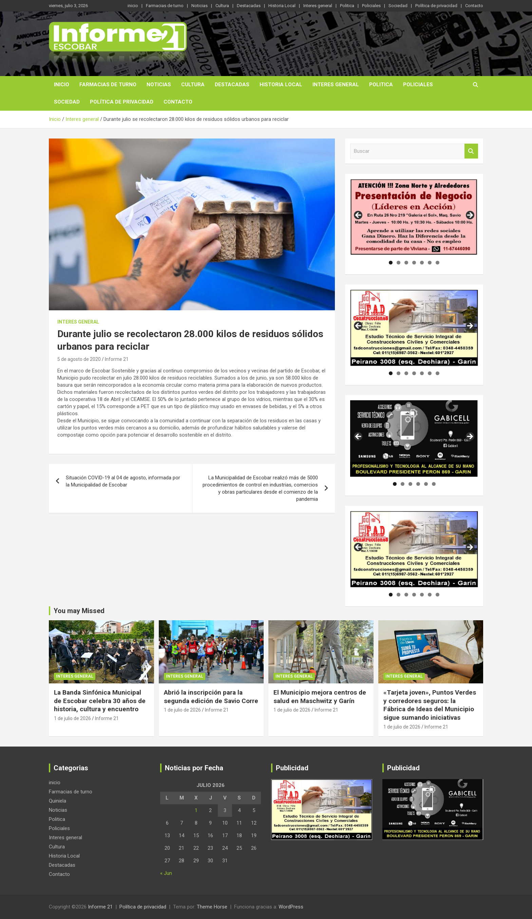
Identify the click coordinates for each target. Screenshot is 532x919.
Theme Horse (212, 907)
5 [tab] (422, 262)
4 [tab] (414, 262)
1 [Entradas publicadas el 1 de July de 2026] (196, 810)
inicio (133, 5)
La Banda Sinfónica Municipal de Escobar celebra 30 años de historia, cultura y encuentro (100, 700)
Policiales (371, 5)
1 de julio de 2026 (72, 718)
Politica (347, 5)
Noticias (199, 5)
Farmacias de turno (165, 5)
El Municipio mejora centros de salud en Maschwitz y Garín (319, 696)
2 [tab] (398, 262)
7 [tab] (437, 262)
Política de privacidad (436, 5)
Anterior (359, 215)
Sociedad (397, 5)
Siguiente (469, 215)
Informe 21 (117, 359)
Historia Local (282, 5)
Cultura (222, 5)
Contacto (474, 5)
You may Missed (79, 611)
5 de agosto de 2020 (79, 359)
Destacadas (249, 5)
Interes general (317, 5)
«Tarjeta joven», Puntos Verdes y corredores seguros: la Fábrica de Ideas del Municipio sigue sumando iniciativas (429, 704)
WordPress (291, 907)
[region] (414, 217)
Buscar (471, 151)
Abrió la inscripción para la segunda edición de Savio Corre (211, 696)
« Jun (166, 873)
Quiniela (57, 801)
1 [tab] (391, 262)
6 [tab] (430, 262)
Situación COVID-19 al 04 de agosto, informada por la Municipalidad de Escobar (123, 481)
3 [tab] (406, 262)
